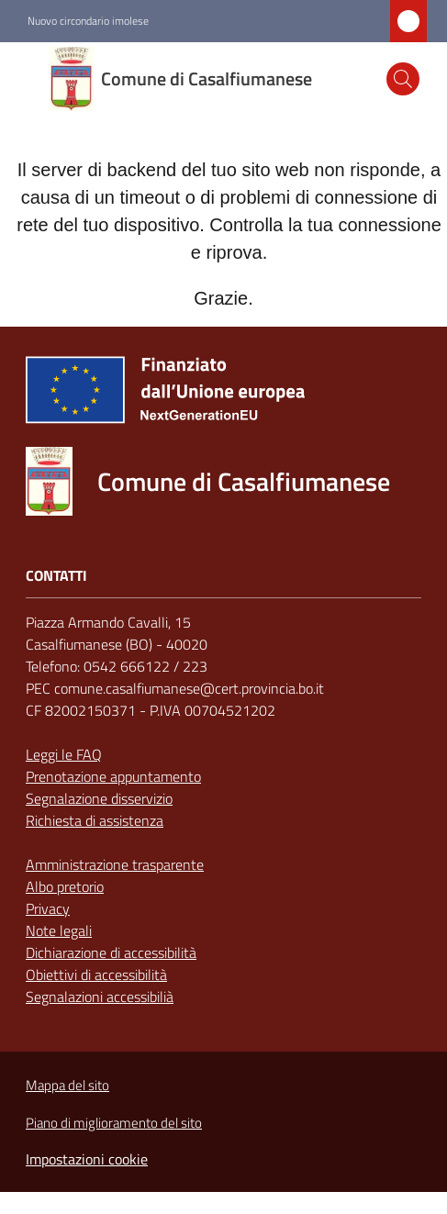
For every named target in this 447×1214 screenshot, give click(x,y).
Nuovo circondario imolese (88, 21)
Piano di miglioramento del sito (114, 1122)
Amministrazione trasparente (115, 864)
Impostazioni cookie (87, 1159)
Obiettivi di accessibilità (96, 974)
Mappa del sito (67, 1085)
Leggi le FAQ (64, 754)
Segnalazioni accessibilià (99, 997)
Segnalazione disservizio (99, 798)
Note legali (59, 930)
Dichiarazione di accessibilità (111, 952)
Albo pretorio (65, 886)
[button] (402, 78)
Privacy (48, 908)
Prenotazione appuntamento (113, 776)
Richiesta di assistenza (94, 820)
